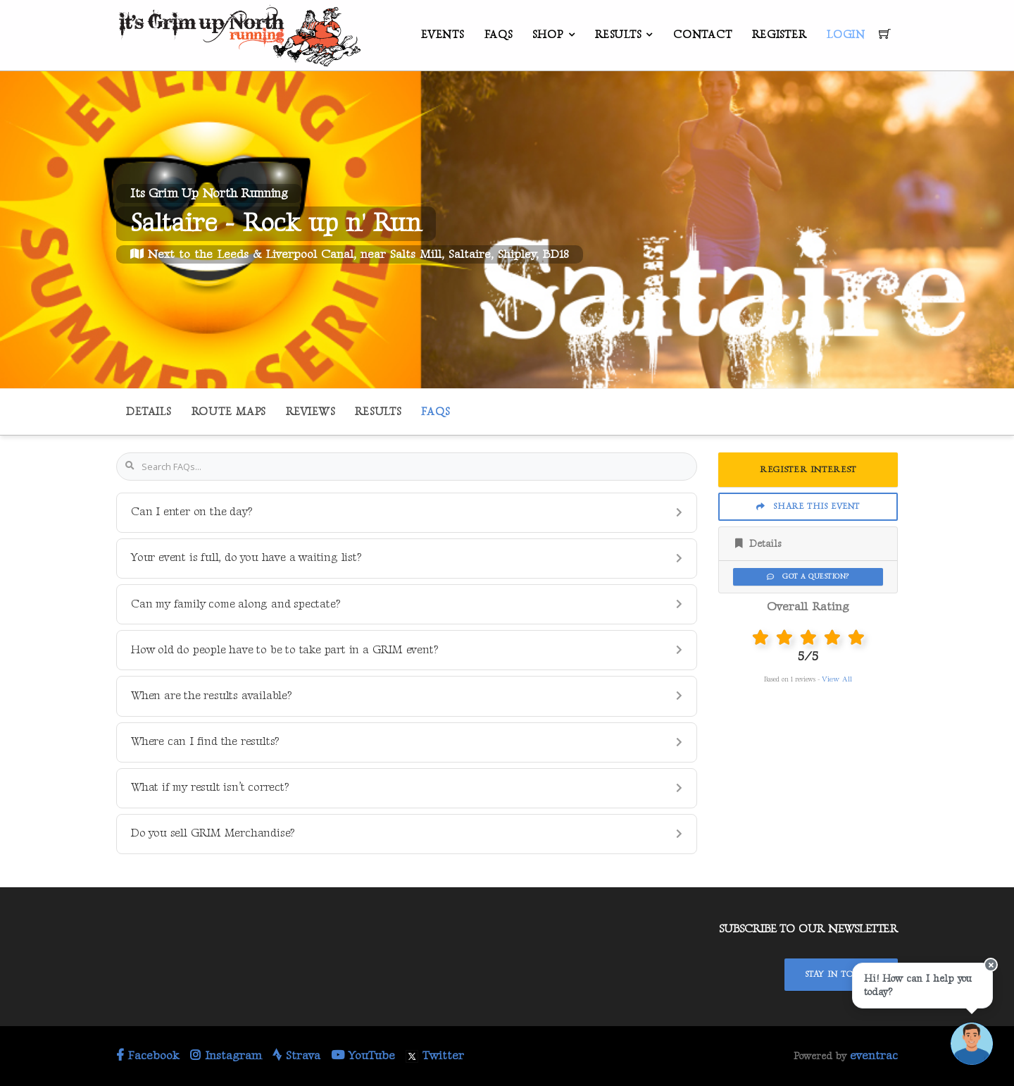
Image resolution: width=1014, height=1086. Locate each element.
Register (779, 35)
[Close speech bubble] (991, 965)
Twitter (435, 1056)
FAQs (498, 35)
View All (837, 679)
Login (846, 35)
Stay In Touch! (841, 974)
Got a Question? (808, 576)
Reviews (310, 412)
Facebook (148, 1056)
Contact (702, 35)
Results (618, 35)
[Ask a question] (972, 1044)
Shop (547, 35)
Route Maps (229, 412)
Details (148, 412)
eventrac (874, 1056)
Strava (296, 1056)
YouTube (363, 1056)
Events (442, 35)
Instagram (226, 1056)
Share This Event (808, 506)
